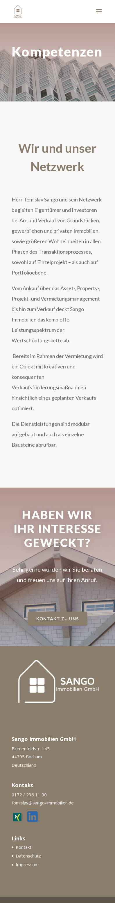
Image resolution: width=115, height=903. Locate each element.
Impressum (27, 864)
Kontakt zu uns (57, 618)
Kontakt (23, 847)
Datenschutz (28, 856)
